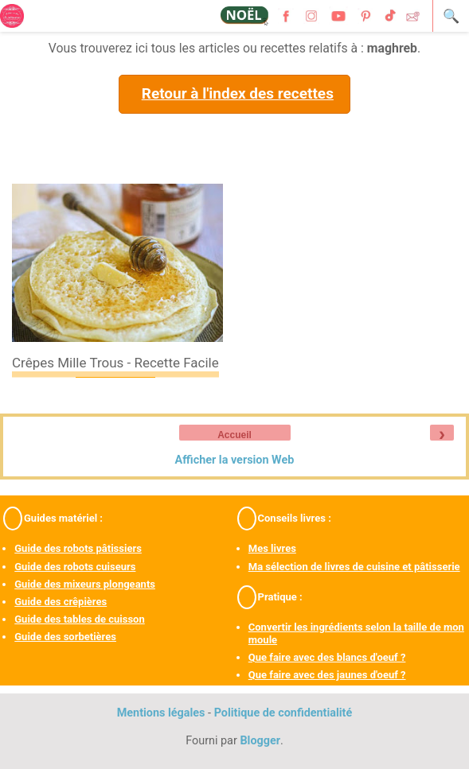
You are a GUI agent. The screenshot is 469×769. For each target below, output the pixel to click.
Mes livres (272, 548)
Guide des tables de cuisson (79, 619)
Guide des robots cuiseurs (74, 567)
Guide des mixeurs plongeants (84, 584)
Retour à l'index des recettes (238, 93)
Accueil (234, 435)
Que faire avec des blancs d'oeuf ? (327, 657)
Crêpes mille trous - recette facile (115, 363)
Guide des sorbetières (65, 637)
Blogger (260, 741)
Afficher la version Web (235, 460)
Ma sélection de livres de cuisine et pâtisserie (354, 567)
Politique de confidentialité (283, 713)
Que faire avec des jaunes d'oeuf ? (327, 675)
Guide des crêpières (60, 602)
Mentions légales (161, 713)
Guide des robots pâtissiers (78, 548)
